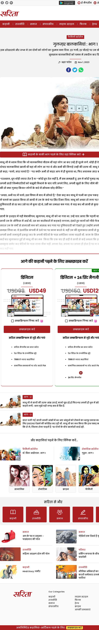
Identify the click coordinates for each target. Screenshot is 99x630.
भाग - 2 (27, 397)
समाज (33, 24)
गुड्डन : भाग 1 (87, 453)
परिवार (82, 549)
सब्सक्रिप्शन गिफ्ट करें (25, 320)
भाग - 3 (27, 414)
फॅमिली (89, 489)
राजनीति (19, 24)
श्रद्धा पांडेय (66, 62)
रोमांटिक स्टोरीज (90, 449)
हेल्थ (77, 603)
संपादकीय (48, 24)
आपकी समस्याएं (82, 609)
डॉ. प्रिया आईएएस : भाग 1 (34, 453)
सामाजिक (19, 489)
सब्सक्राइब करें (27, 329)
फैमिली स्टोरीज (75, 36)
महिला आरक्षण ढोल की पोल (36, 553)
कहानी (6, 24)
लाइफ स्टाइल (66, 24)
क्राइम (66, 489)
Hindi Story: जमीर (31, 571)
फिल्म (83, 24)
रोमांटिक (42, 489)
